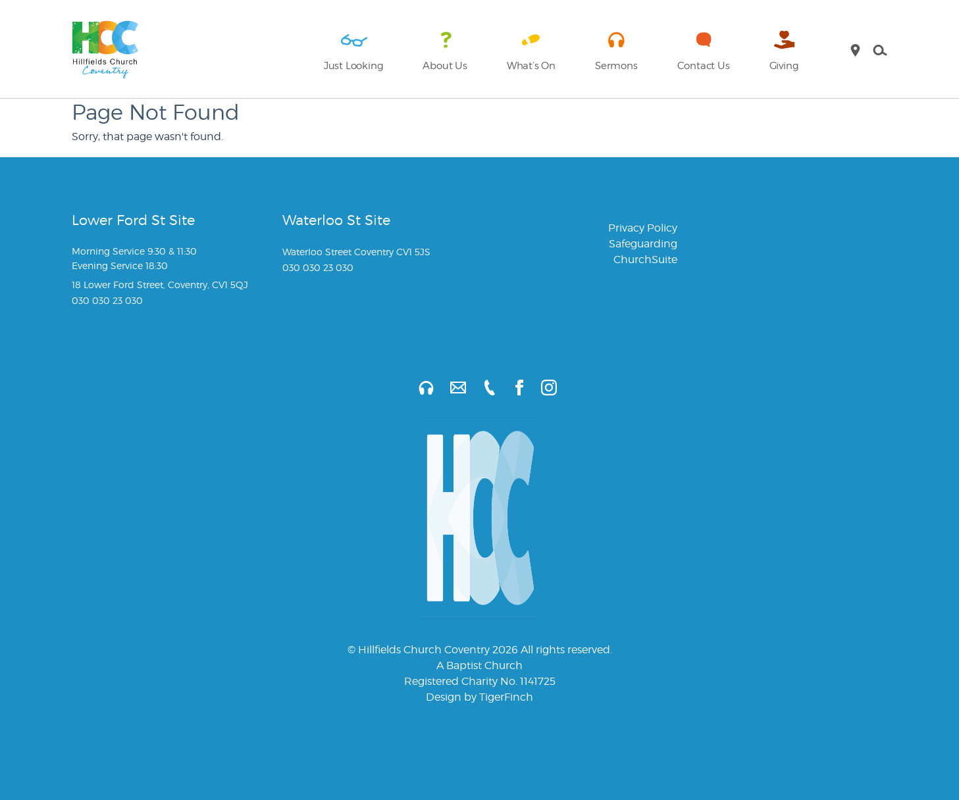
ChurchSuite (645, 259)
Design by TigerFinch (479, 697)
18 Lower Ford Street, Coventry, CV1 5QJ (160, 284)
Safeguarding (643, 244)
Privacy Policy (642, 228)
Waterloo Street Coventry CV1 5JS (356, 251)
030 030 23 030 (107, 300)
